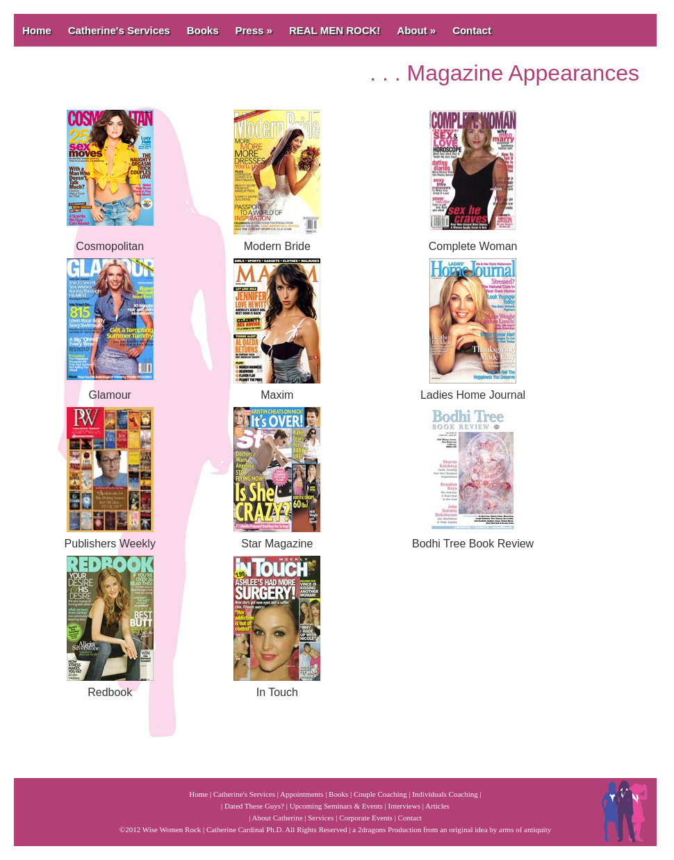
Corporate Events (366, 817)
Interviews (404, 806)
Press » (254, 30)
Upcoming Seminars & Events (336, 806)
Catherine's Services (119, 30)
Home (36, 30)
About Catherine (277, 817)
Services (321, 817)
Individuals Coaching (444, 794)
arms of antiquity (525, 829)
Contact (471, 30)
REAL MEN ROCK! (334, 30)
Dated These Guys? (254, 806)
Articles (437, 806)
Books (203, 30)
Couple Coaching (380, 794)
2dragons (372, 829)
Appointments (301, 794)
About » (416, 30)
